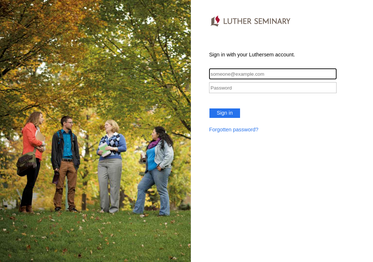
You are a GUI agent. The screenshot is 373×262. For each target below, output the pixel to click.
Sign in (225, 113)
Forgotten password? (233, 129)
